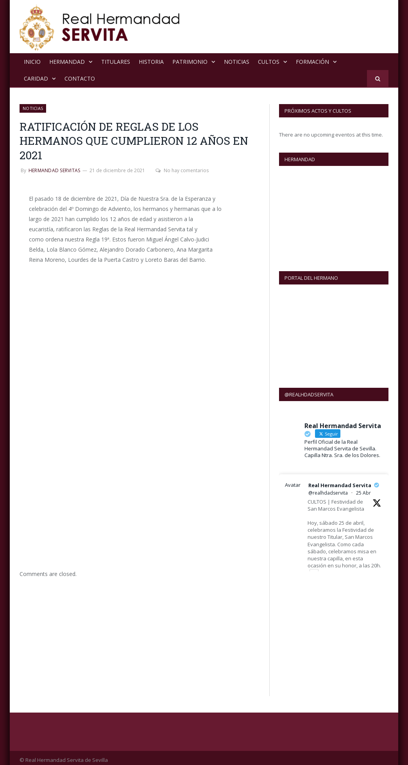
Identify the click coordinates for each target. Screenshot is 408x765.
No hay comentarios (181, 170)
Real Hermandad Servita (339, 480)
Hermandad (67, 61)
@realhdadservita (328, 488)
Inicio (32, 61)
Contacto (79, 78)
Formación (312, 61)
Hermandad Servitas (54, 170)
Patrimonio (190, 61)
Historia (151, 61)
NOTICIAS (236, 61)
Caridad (36, 78)
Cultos (268, 61)
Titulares (115, 61)
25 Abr (363, 488)
